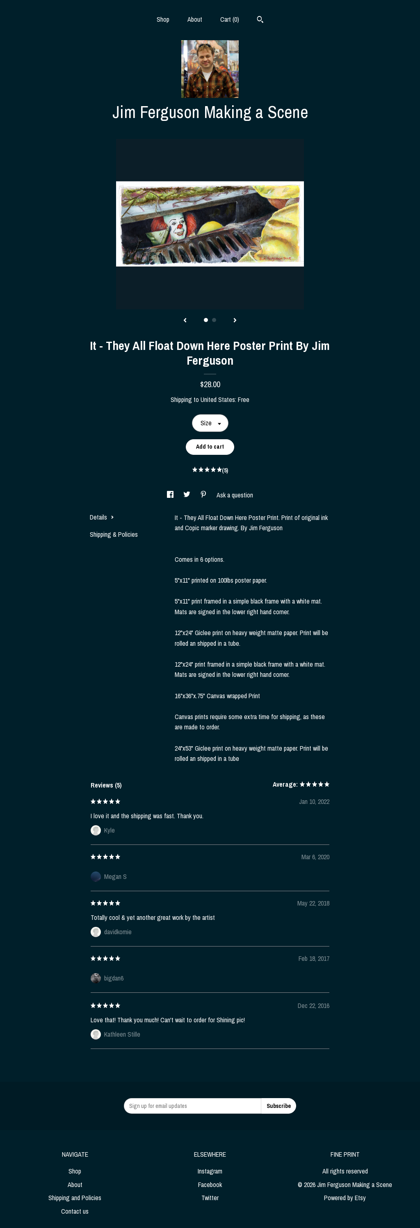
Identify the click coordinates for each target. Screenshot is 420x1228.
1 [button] (206, 320)
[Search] (260, 20)
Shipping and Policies (74, 1197)
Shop (163, 19)
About (194, 19)
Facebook (210, 1184)
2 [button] (214, 320)
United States (218, 399)
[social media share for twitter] (187, 494)
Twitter (210, 1197)
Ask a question (235, 494)
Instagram (210, 1171)
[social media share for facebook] (171, 494)
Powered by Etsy (345, 1197)
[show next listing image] (235, 321)
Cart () (229, 19)
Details (102, 517)
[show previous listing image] (185, 321)
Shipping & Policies (114, 534)
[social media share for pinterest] (204, 494)
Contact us (75, 1211)
